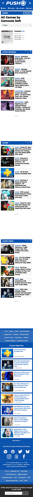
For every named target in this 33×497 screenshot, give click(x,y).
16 (11, 154)
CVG (21, 481)
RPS (26, 481)
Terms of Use (9, 337)
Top (5, 331)
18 (11, 263)
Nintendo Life (14, 471)
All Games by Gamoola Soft (11, 19)
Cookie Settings (10, 341)
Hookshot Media (14, 462)
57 (11, 63)
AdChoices (26, 464)
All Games (27, 13)
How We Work (24, 331)
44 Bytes (20, 464)
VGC (29, 477)
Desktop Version (22, 341)
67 (11, 74)
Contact (15, 334)
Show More (16, 440)
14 (11, 209)
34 (11, 274)
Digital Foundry (22, 474)
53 (11, 85)
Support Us (7, 334)
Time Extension (11, 474)
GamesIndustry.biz (12, 481)
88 (11, 296)
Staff (16, 331)
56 (11, 198)
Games (5, 13)
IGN (15, 477)
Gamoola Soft (17, 33)
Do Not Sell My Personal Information (16, 466)
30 (11, 176)
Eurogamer (22, 477)
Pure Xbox (24, 471)
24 (11, 187)
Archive (26, 337)
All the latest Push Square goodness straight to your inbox (16, 488)
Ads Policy (18, 337)
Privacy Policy (24, 334)
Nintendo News (7, 477)
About (11, 331)
